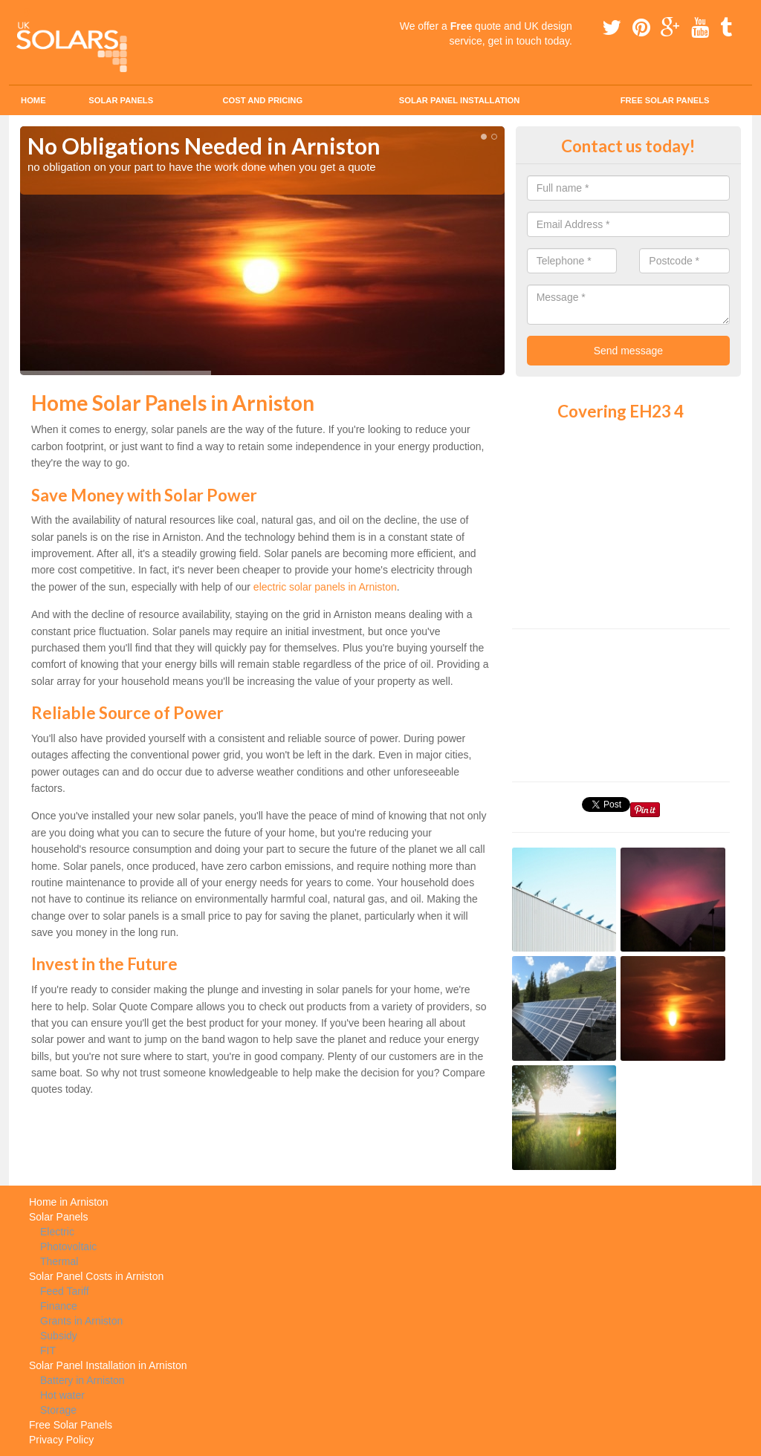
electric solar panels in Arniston (325, 587)
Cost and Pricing (262, 100)
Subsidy (58, 1336)
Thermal (59, 1261)
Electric (57, 1232)
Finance (58, 1306)
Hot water (62, 1395)
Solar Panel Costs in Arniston (96, 1276)
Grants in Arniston (81, 1321)
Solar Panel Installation (459, 100)
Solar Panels (120, 100)
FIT (48, 1350)
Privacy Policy (61, 1440)
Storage (58, 1410)
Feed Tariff (64, 1291)
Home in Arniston (69, 1202)
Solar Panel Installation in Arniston (108, 1365)
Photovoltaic (68, 1246)
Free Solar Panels (665, 100)
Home (33, 100)
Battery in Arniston (82, 1380)
